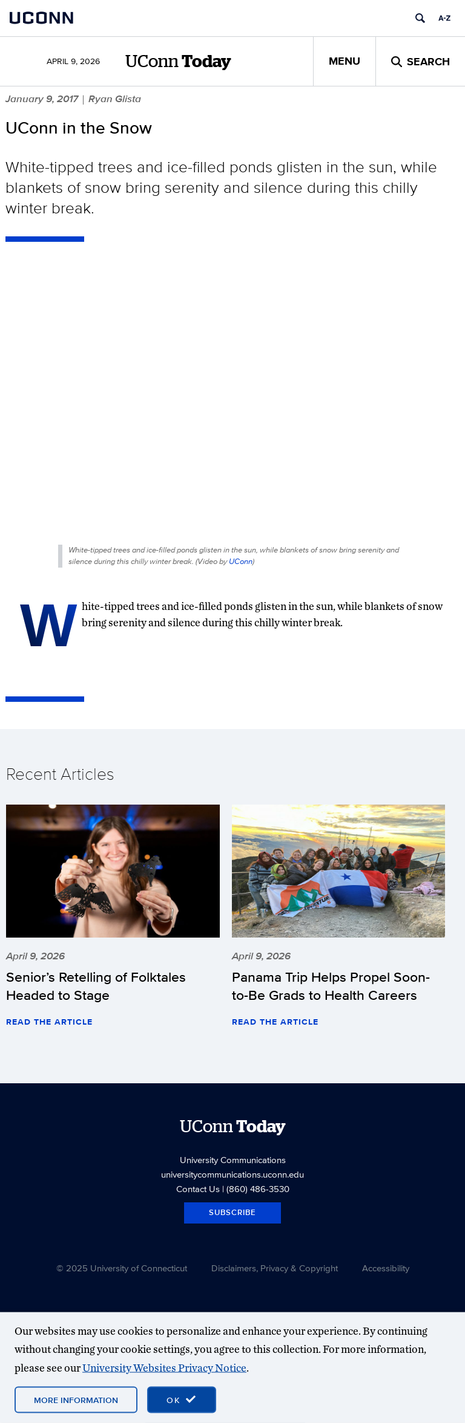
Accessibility (385, 1268)
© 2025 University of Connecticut (121, 1268)
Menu (344, 61)
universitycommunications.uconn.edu (232, 1174)
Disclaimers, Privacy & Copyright (274, 1268)
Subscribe (232, 1212)
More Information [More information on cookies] (76, 1400)
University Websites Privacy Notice (164, 1367)
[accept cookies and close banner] (181, 1400)
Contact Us (198, 1188)
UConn (240, 561)
